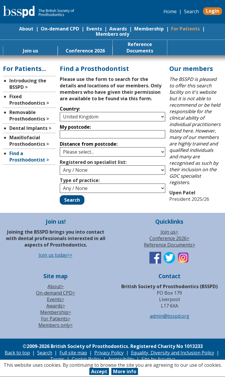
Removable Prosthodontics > (29, 115)
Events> (55, 299)
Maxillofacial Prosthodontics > (29, 140)
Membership (149, 29)
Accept (99, 371)
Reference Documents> (169, 245)
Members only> (55, 325)
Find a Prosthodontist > (29, 156)
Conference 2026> (169, 238)
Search (191, 11)
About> (55, 286)
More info (124, 371)
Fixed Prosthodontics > (29, 99)
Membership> (55, 312)
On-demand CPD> (55, 293)
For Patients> (55, 318)
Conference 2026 (85, 50)
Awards (118, 29)
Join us (30, 50)
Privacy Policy (109, 352)
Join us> (169, 232)
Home (170, 11)
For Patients (185, 29)
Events (94, 29)
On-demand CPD (60, 29)
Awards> (55, 306)
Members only (112, 34)
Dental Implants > (30, 128)
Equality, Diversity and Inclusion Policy (172, 352)
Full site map (73, 352)
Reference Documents (140, 47)
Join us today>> (55, 255)
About (26, 29)
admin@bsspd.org (169, 316)
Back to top (17, 352)
